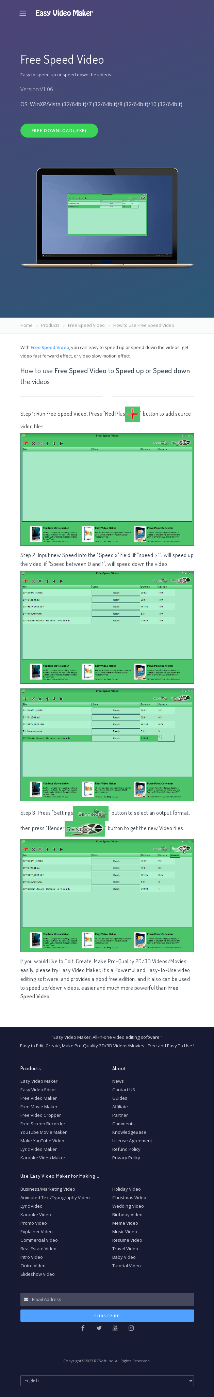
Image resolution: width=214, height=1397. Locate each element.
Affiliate (120, 1107)
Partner (120, 1115)
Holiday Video (126, 1189)
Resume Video (127, 1240)
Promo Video (33, 1223)
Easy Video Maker (80, 969)
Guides (119, 1098)
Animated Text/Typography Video (55, 1197)
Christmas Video (129, 1197)
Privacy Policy (126, 1158)
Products (50, 325)
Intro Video (31, 1257)
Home (26, 325)
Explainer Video (36, 1231)
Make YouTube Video (42, 1141)
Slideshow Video (37, 1274)
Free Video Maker (38, 1098)
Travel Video (125, 1248)
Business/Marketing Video (47, 1189)
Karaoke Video (35, 1214)
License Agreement (132, 1141)
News (118, 1081)
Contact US (123, 1089)
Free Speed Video (86, 325)
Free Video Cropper (40, 1115)
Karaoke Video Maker (42, 1158)
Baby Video (124, 1257)
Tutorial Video (126, 1266)
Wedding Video (128, 1206)
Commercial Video (39, 1240)
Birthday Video (127, 1214)
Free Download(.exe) (59, 130)
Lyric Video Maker (38, 1149)
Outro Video (33, 1266)
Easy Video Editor (38, 1089)
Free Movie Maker (38, 1107)
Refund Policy (126, 1149)
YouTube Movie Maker (43, 1132)
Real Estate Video (38, 1248)
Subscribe (106, 1315)
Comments (123, 1124)
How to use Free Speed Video (143, 325)
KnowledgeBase (129, 1132)
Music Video (124, 1231)
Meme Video (125, 1223)
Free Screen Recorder (42, 1124)
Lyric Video (31, 1206)
